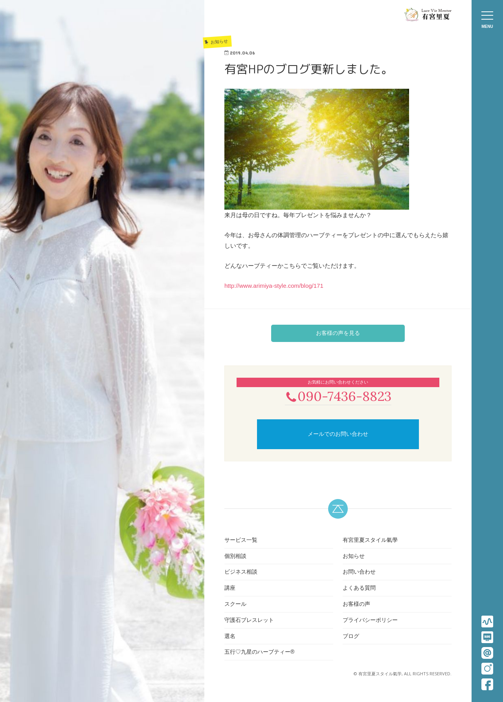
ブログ (351, 637)
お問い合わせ (359, 573)
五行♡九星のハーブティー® (259, 653)
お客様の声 (356, 604)
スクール (235, 604)
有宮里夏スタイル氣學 (370, 540)
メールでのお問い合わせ (338, 434)
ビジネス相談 (240, 573)
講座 (229, 588)
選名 (229, 637)
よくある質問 (359, 588)
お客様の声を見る (338, 333)
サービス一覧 (240, 540)
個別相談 (235, 557)
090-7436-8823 (338, 396)
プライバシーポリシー (370, 621)
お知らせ (354, 557)
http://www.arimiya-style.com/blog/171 (273, 285)
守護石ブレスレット (249, 621)
